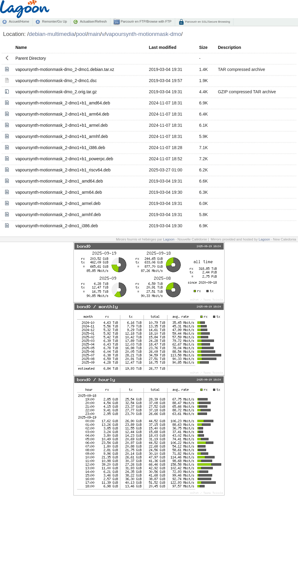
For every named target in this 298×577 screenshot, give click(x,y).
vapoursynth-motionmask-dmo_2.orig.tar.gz (56, 91)
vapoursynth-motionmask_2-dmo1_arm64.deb (58, 192)
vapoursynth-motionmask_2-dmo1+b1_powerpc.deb (64, 158)
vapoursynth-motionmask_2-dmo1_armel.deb (58, 203)
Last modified (163, 47)
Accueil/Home (19, 21)
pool (81, 34)
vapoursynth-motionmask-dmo (143, 34)
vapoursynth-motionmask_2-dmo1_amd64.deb (59, 181)
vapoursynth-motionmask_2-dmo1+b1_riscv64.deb (63, 169)
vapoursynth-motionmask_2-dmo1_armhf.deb (58, 214)
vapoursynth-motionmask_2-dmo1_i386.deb (56, 225)
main (94, 34)
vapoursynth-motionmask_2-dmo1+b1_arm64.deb (62, 114)
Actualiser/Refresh (93, 21)
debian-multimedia (51, 34)
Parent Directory (30, 58)
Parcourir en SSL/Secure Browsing (207, 21)
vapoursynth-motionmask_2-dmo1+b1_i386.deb (60, 147)
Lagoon (169, 239)
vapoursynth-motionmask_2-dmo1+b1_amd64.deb (62, 102)
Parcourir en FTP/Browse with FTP (145, 21)
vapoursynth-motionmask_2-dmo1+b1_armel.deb (61, 125)
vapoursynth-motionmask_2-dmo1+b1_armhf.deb (61, 136)
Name (21, 47)
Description (229, 47)
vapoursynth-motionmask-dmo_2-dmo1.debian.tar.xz (64, 69)
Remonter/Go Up (54, 21)
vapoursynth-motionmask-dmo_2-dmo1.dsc (56, 80)
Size (203, 47)
